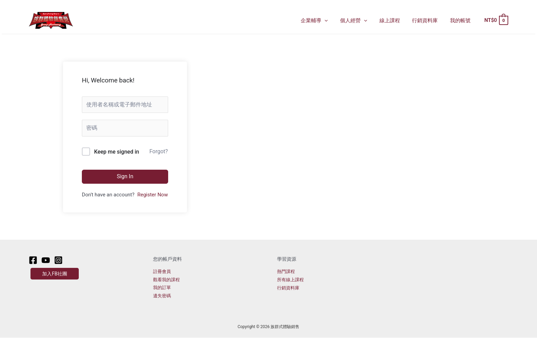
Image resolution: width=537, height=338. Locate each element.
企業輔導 (323, 20)
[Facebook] (33, 260)
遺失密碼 (162, 296)
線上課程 (394, 20)
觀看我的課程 (166, 279)
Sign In (125, 176)
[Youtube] (45, 260)
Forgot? (158, 151)
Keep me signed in (116, 151)
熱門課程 (286, 271)
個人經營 (360, 20)
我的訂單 (162, 287)
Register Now (152, 195)
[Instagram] (58, 260)
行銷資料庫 (428, 20)
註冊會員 (162, 271)
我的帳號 (461, 20)
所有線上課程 (290, 279)
